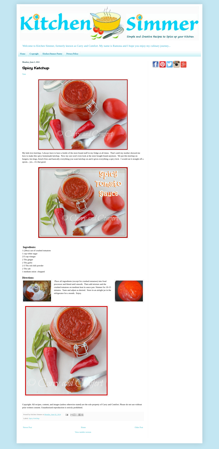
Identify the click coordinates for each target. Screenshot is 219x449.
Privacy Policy (72, 54)
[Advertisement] (174, 149)
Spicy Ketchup (34, 418)
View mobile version (83, 432)
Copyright (33, 54)
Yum (24, 74)
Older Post (139, 427)
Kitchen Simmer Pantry (52, 54)
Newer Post (27, 427)
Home (22, 54)
